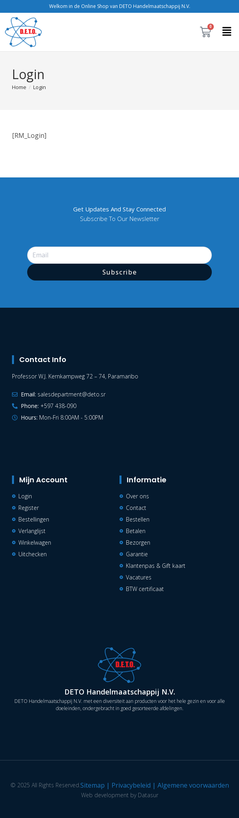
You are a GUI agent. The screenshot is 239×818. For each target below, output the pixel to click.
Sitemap (92, 785)
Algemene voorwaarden (193, 785)
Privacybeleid (131, 785)
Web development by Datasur (119, 795)
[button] (227, 32)
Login (39, 87)
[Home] (19, 87)
